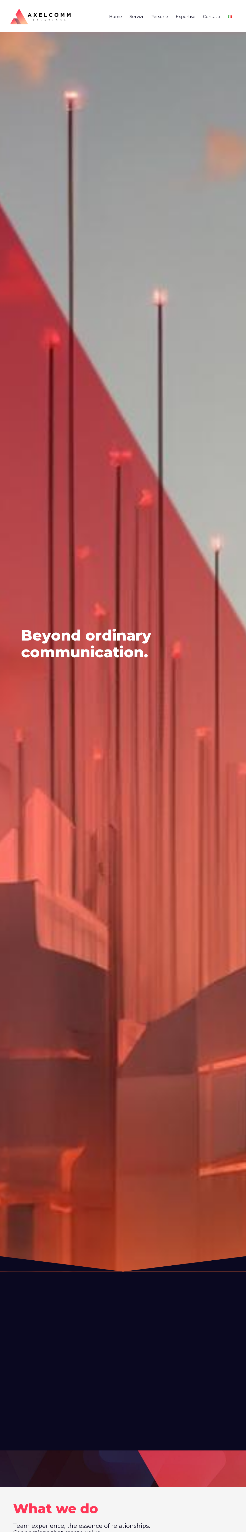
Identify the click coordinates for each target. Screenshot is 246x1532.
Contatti (211, 16)
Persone (159, 16)
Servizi (136, 16)
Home (115, 16)
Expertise (185, 16)
